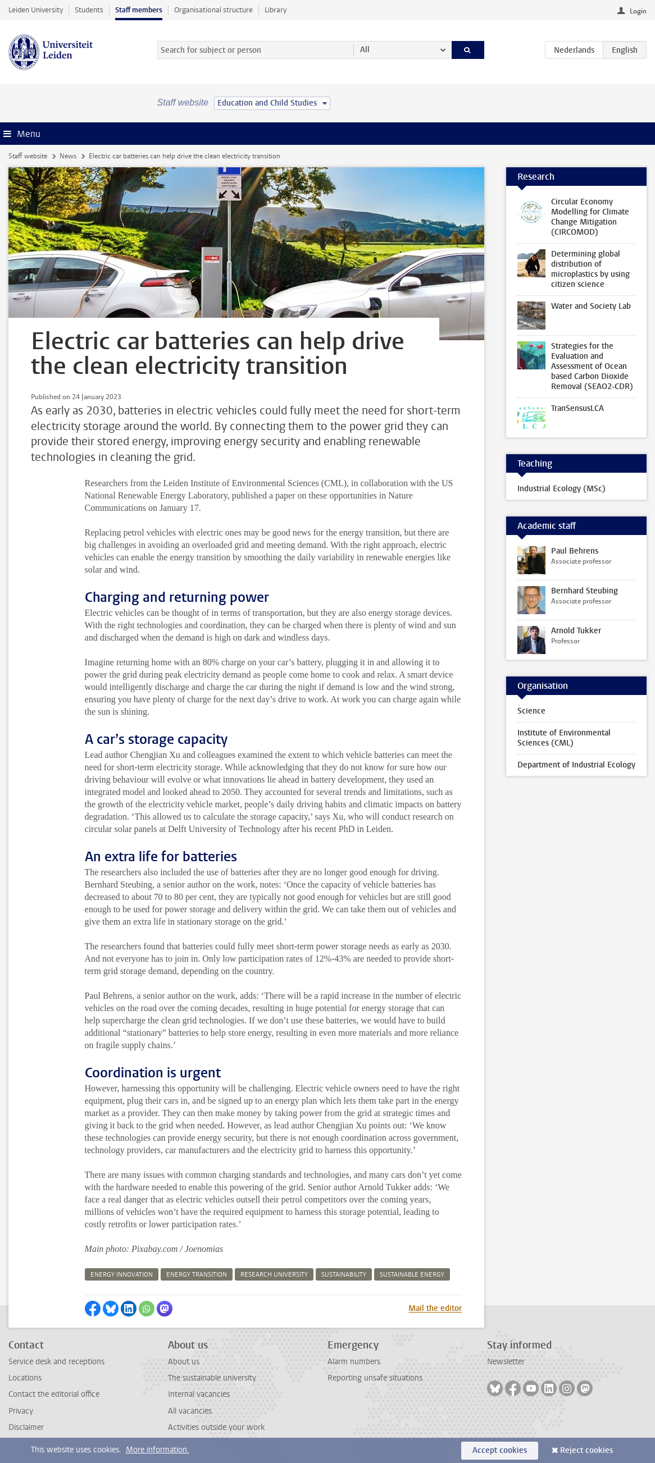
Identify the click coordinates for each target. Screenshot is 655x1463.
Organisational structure (213, 10)
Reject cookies (586, 1450)
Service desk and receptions (56, 1361)
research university (274, 1274)
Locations (25, 1378)
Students (89, 10)
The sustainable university (212, 1378)
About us (183, 1361)
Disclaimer (26, 1427)
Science (531, 711)
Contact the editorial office (53, 1394)
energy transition (196, 1274)
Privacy (20, 1411)
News (68, 156)
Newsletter (506, 1361)
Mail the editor (435, 1308)
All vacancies (190, 1411)
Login (638, 11)
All (365, 49)
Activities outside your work (216, 1427)
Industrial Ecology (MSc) (561, 488)
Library (275, 10)
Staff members (138, 10)
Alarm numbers (354, 1361)
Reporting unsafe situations (375, 1378)
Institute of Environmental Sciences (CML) (564, 738)
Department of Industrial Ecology (576, 765)
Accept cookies (499, 1450)
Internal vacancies (199, 1394)
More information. (157, 1449)
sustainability (343, 1274)
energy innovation (121, 1274)
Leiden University (35, 10)
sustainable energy (412, 1274)
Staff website (27, 156)
